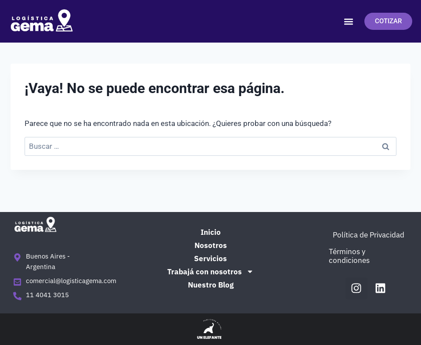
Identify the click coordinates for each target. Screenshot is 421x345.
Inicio (211, 232)
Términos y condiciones (349, 256)
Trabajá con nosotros (210, 271)
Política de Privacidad (368, 235)
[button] (348, 21)
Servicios (210, 258)
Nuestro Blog (211, 285)
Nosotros (210, 245)
